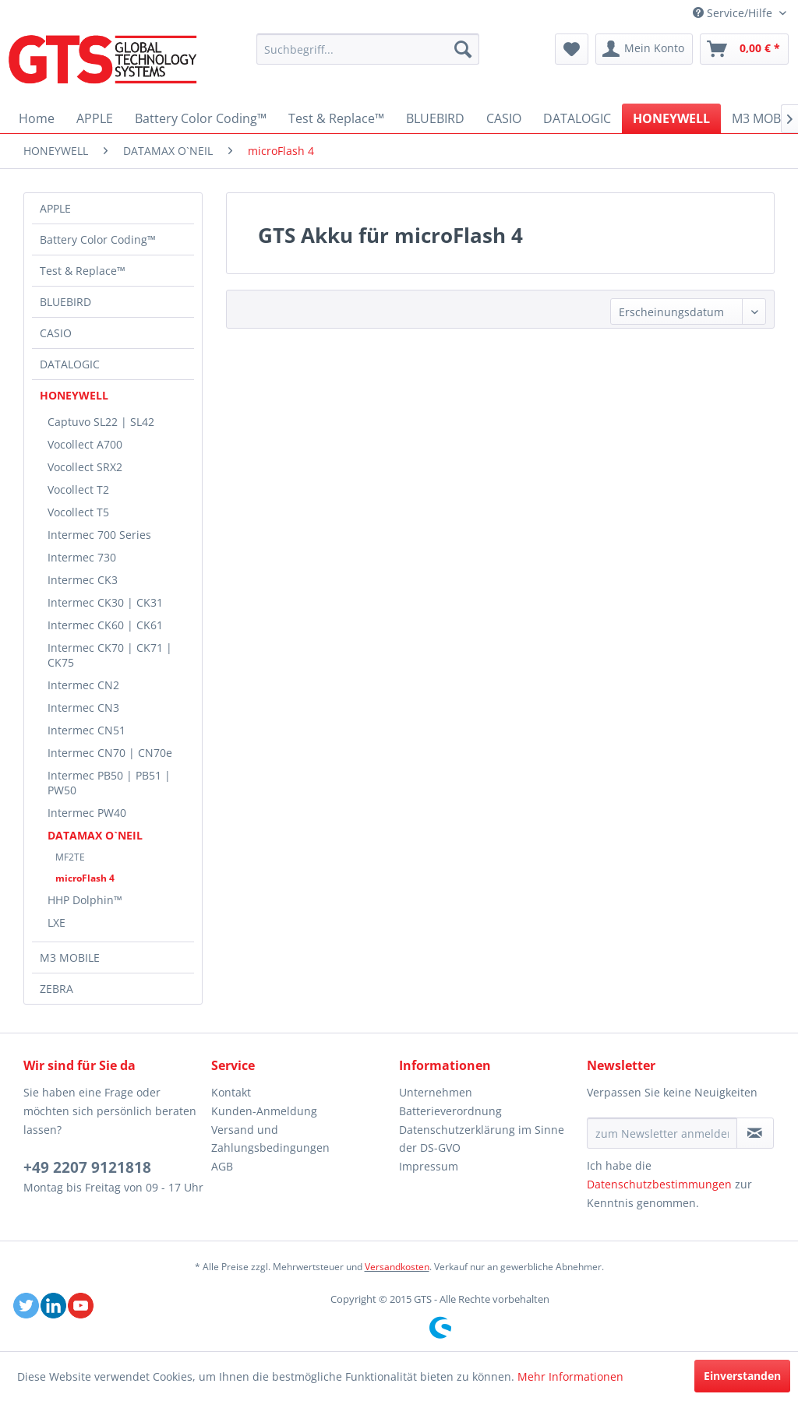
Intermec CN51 (86, 730)
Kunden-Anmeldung (264, 1111)
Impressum (428, 1166)
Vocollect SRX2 (85, 466)
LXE (56, 922)
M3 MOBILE (70, 957)
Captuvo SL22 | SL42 (101, 421)
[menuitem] (368, 49)
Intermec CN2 (83, 685)
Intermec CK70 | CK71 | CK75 (110, 655)
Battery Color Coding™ (98, 239)
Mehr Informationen (570, 1376)
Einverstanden (742, 1375)
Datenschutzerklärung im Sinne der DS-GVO (481, 1139)
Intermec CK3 (83, 579)
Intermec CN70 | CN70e (110, 752)
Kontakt (231, 1092)
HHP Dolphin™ (85, 899)
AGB (222, 1166)
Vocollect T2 (78, 489)
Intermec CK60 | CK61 (105, 625)
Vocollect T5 (78, 512)
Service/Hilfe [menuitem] (734, 12)
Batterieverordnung (450, 1111)
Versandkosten (397, 1266)
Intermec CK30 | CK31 (105, 602)
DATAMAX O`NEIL (95, 835)
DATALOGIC (70, 364)
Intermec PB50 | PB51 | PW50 (109, 782)
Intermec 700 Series (99, 534)
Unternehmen (435, 1092)
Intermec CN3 (83, 707)
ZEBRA (56, 988)
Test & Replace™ (82, 270)
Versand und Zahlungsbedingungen (270, 1139)
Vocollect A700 (85, 444)
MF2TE (70, 857)
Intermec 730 (82, 557)
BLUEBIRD (65, 301)
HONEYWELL (74, 395)
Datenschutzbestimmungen (659, 1184)
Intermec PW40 (87, 812)
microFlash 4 (85, 878)
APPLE (55, 208)
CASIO (56, 333)
